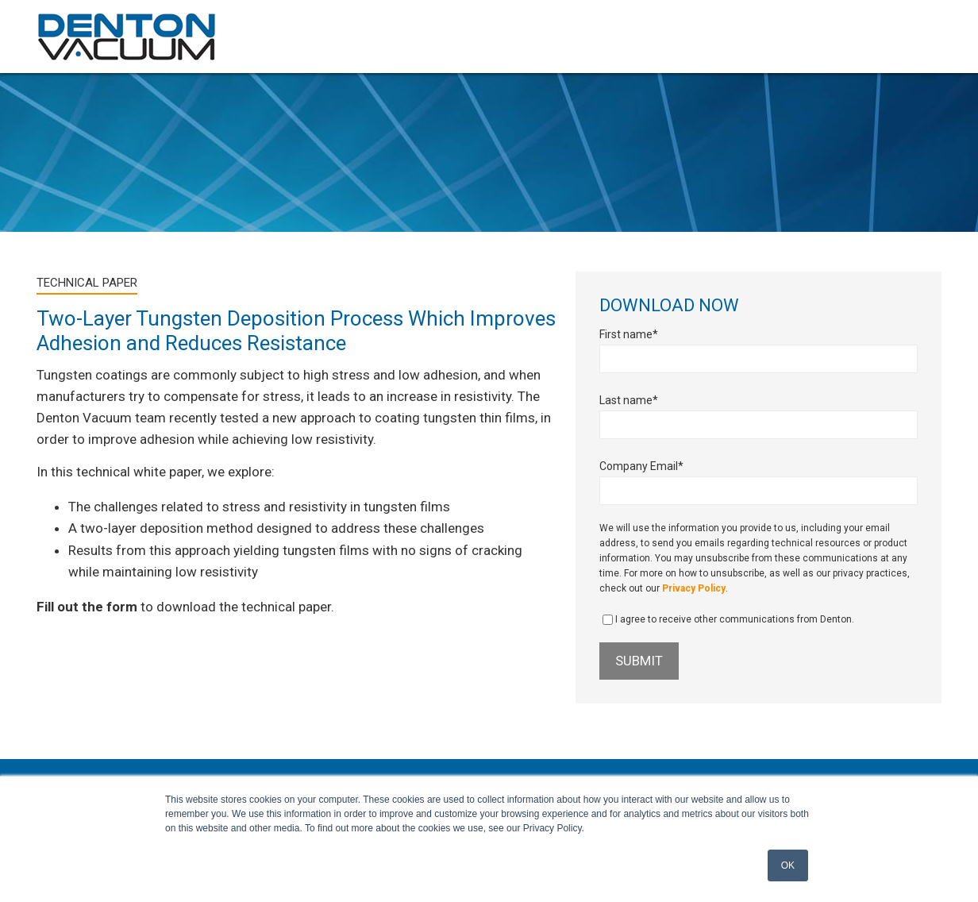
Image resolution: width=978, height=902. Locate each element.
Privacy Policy (694, 588)
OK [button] (788, 865)
